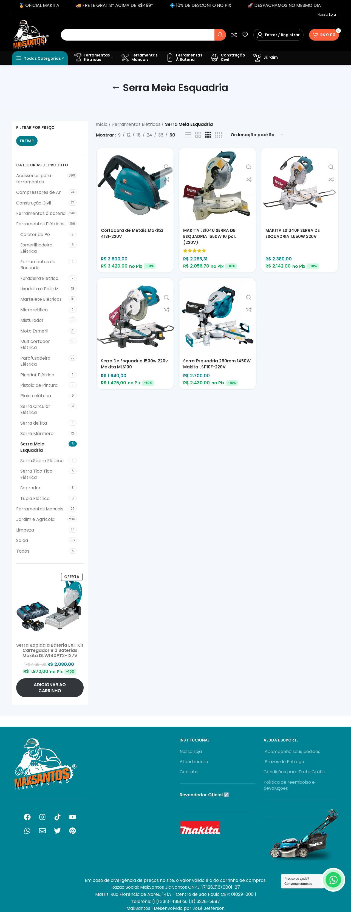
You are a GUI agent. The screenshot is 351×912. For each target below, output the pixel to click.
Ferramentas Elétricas (40, 224)
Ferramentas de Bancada (37, 264)
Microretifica (34, 310)
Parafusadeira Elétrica (35, 361)
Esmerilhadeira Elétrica (36, 248)
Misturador (32, 320)
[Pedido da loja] (257, 135)
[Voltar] (116, 87)
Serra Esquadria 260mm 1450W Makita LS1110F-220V (214, 365)
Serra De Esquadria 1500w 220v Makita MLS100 (129, 365)
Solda (22, 540)
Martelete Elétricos (41, 299)
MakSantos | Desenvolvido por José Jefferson (175, 908)
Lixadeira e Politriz (39, 289)
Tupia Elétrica (35, 498)
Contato (189, 772)
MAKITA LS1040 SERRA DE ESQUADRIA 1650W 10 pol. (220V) (210, 237)
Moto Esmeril (34, 331)
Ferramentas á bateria (41, 213)
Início (102, 124)
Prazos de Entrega (284, 762)
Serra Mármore (36, 433)
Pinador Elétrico (37, 375)
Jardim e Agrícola (35, 519)
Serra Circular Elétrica (35, 409)
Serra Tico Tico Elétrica (36, 474)
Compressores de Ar (38, 192)
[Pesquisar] (143, 35)
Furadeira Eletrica (39, 278)
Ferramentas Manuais (39, 509)
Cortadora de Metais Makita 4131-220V (132, 234)
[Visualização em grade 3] (208, 135)
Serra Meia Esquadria (32, 447)
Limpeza (25, 530)
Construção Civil (33, 203)
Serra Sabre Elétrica (42, 461)
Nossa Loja (191, 752)
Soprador (30, 488)
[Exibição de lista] (188, 135)
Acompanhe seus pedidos (292, 752)
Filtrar (27, 140)
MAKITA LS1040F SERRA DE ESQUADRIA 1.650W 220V (294, 234)
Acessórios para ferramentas (33, 178)
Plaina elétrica (35, 396)
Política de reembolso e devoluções (289, 785)
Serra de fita (33, 423)
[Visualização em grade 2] (198, 135)
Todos (22, 551)
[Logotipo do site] (31, 34)
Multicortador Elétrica (35, 344)
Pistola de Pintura (39, 385)
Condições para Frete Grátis (294, 772)
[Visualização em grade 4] (218, 135)
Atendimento (194, 762)
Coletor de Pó (35, 234)
